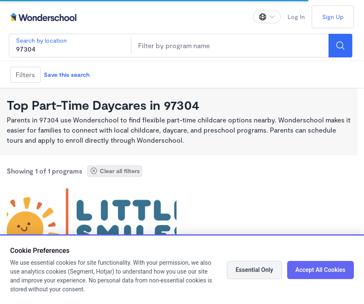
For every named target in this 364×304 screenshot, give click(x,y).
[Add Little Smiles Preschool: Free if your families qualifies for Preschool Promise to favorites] (169, 189)
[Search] (340, 45)
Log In (296, 16)
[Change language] (267, 17)
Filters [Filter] (25, 75)
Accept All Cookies (320, 269)
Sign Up (332, 16)
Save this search (67, 74)
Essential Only (254, 269)
